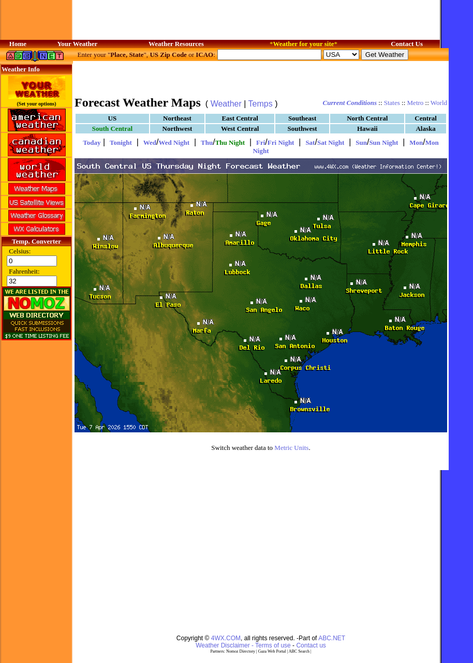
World (439, 103)
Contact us (311, 645)
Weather (226, 103)
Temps (260, 103)
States (392, 103)
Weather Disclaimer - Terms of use (243, 645)
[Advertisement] (261, 77)
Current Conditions (350, 103)
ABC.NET (331, 638)
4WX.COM (226, 638)
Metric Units (291, 447)
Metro (415, 103)
